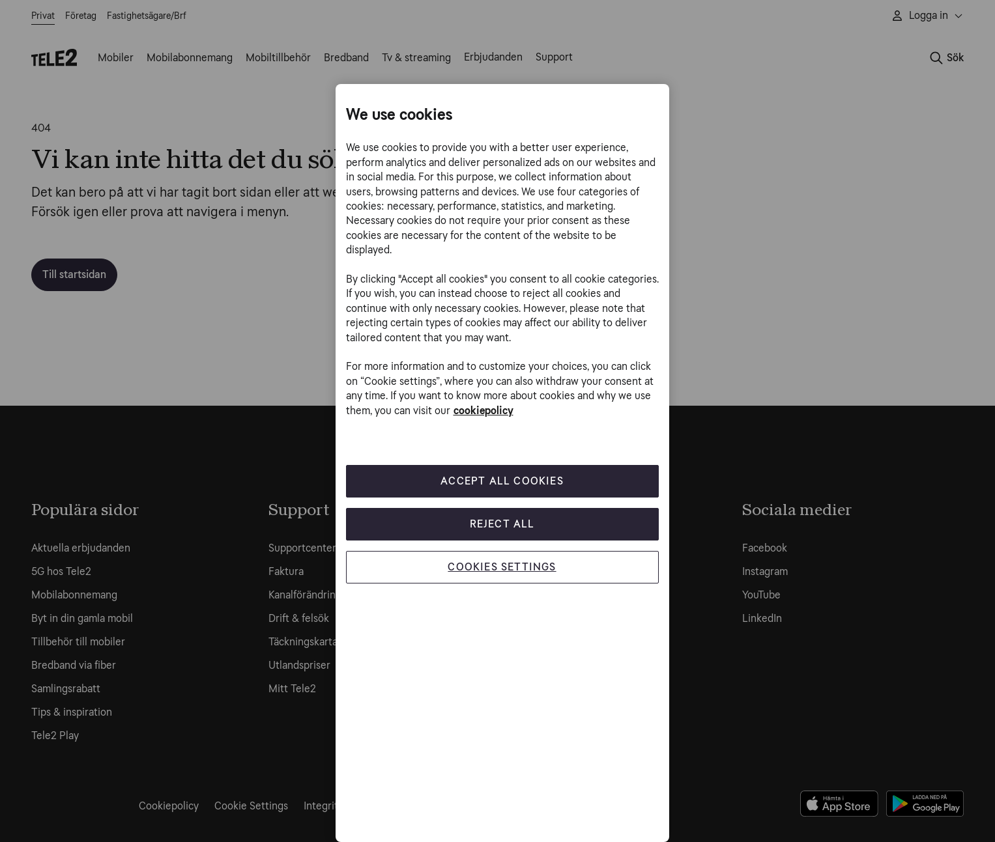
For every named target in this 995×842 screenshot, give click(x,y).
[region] (502, 463)
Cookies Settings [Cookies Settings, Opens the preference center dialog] (502, 567)
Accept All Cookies (502, 481)
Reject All (502, 524)
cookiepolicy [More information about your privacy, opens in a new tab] (483, 410)
